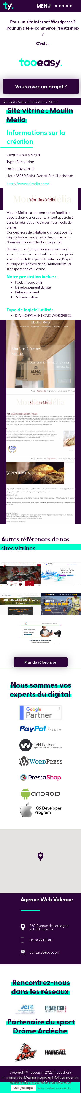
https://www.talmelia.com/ (27, 183)
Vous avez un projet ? (41, 86)
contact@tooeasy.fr (45, 952)
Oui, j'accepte (23, 1088)
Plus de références (40, 662)
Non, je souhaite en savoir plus (54, 1088)
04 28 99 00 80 (41, 940)
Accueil (9, 101)
